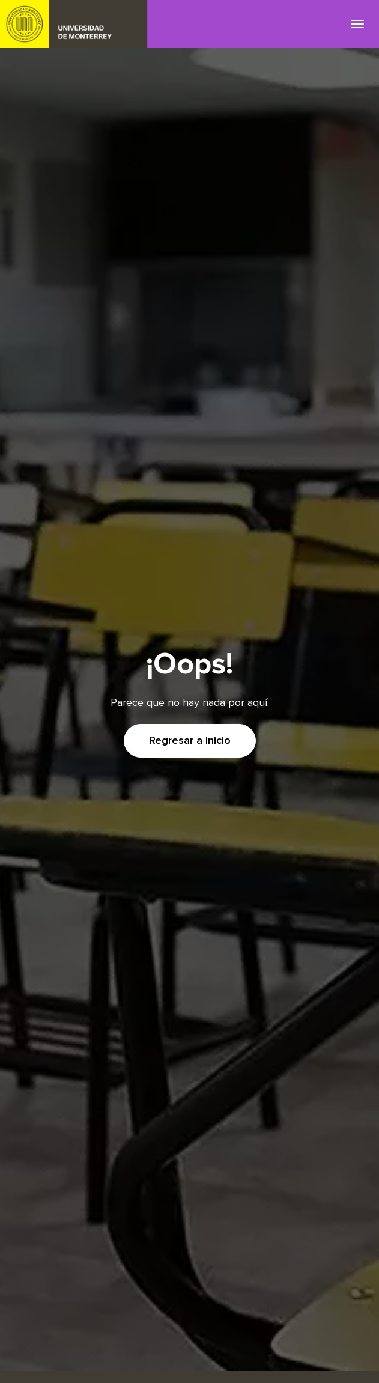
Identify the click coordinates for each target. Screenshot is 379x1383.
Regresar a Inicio (190, 740)
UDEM (74, 24)
